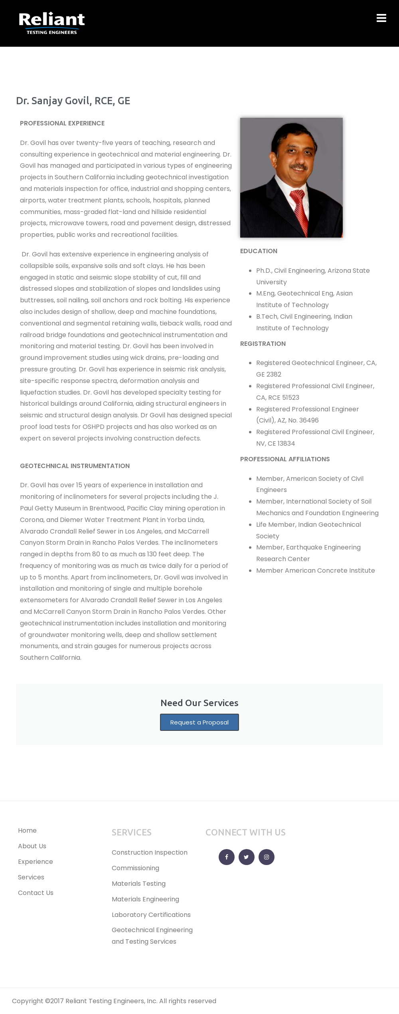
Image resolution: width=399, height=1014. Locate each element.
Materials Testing (139, 883)
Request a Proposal (199, 722)
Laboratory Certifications (151, 914)
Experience (35, 861)
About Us (32, 846)
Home (27, 830)
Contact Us (35, 892)
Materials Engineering (145, 899)
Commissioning (135, 868)
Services (31, 877)
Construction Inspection (150, 852)
